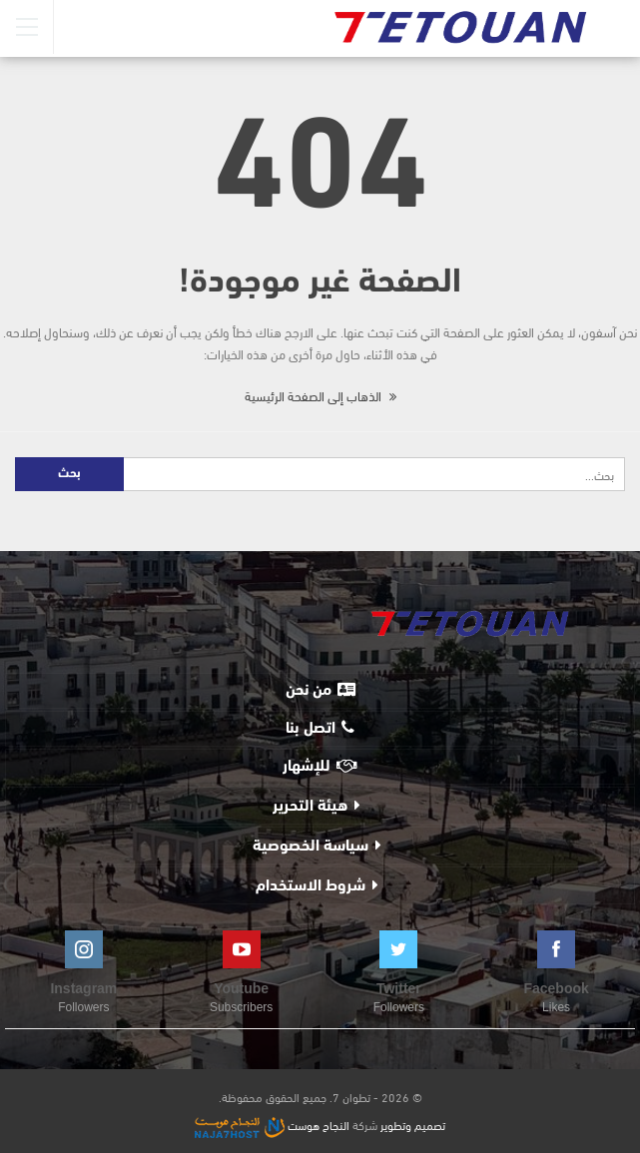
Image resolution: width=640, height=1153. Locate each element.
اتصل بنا (320, 728)
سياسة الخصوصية (310, 847)
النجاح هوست (272, 1124)
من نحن (320, 690)
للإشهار (320, 766)
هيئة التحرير (310, 807)
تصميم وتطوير (412, 1124)
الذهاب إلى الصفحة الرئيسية (320, 395)
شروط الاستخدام (310, 886)
